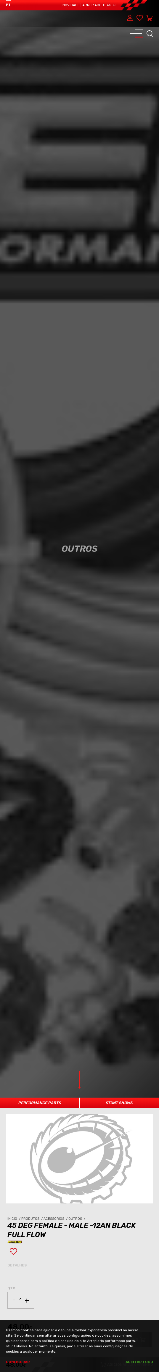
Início (14, 1219)
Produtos (32, 1219)
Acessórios (56, 1219)
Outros (77, 1219)
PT (8, 5)
